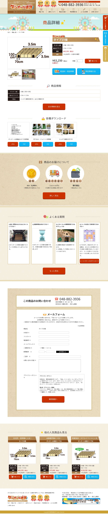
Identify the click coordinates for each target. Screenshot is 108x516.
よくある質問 (54, 505)
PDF (24, 144)
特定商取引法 (45, 505)
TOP (9, 32)
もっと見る (54, 271)
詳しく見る (54, 195)
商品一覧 (14, 32)
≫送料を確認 (75, 54)
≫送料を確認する (30, 475)
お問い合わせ (11, 508)
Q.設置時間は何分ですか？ (40, 224)
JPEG (13, 144)
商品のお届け (37, 505)
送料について (29, 505)
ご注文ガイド (20, 505)
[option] (29, 53)
